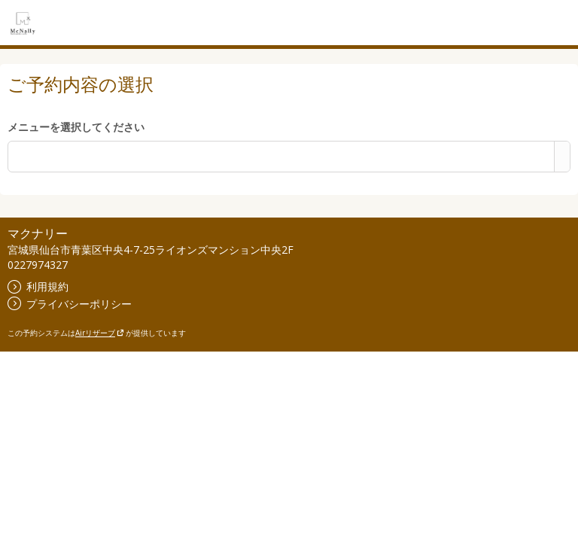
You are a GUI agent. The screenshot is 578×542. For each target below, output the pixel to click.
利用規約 (38, 286)
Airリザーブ (99, 332)
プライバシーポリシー (70, 304)
